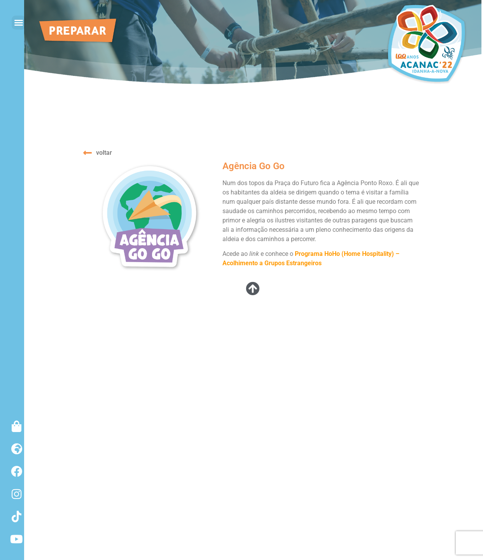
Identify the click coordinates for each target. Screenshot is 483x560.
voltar (104, 152)
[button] (19, 23)
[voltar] (87, 153)
